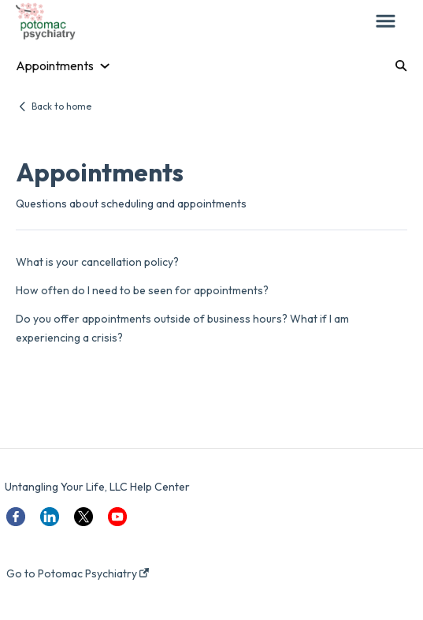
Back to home (61, 106)
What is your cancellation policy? (97, 262)
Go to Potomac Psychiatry (77, 573)
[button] (385, 22)
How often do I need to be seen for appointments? (142, 290)
